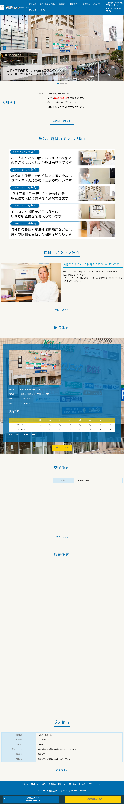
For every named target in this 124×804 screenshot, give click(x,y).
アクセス (33, 5)
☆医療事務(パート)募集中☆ (58, 94)
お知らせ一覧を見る (61, 121)
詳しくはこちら (62, 310)
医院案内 (93, 5)
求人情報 (33, 9)
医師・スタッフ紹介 (50, 5)
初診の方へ (80, 5)
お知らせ (45, 9)
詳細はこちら (62, 770)
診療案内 (67, 5)
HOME (57, 9)
